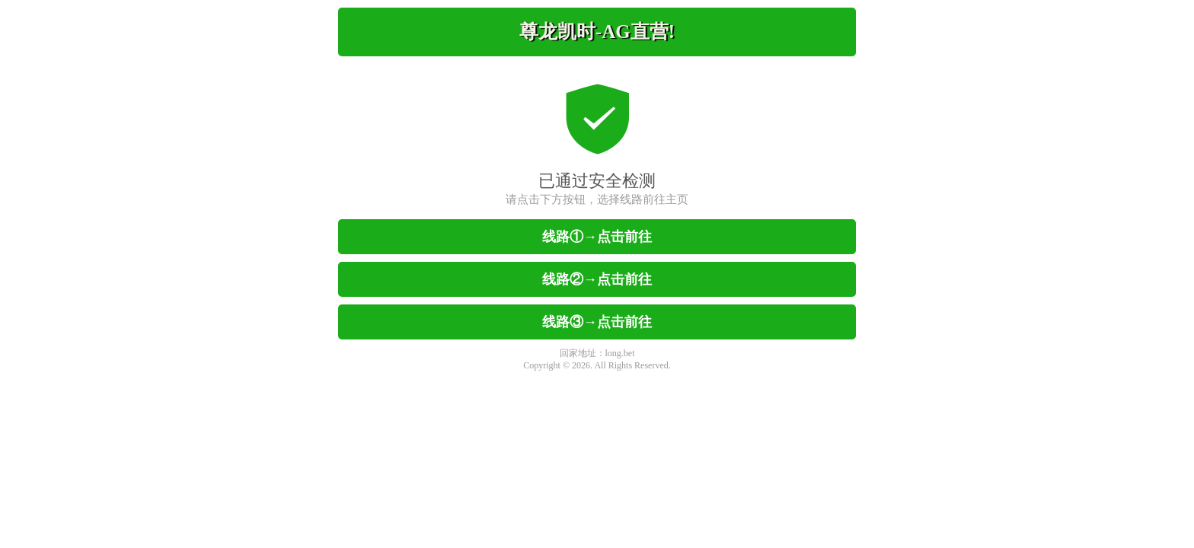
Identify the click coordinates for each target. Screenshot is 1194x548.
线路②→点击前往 (597, 279)
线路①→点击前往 (597, 236)
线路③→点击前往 (597, 322)
